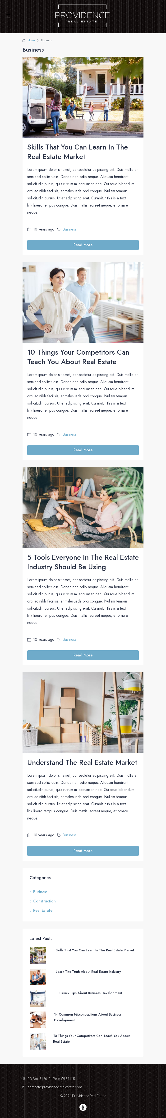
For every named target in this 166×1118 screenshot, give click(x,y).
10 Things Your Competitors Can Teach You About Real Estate (78, 357)
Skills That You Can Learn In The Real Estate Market (77, 152)
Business (70, 229)
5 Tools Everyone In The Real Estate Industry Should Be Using (83, 562)
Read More (83, 245)
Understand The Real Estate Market (82, 762)
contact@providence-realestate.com (55, 1087)
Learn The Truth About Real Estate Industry (88, 971)
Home (31, 40)
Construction (44, 901)
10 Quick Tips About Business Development (89, 993)
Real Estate (42, 910)
